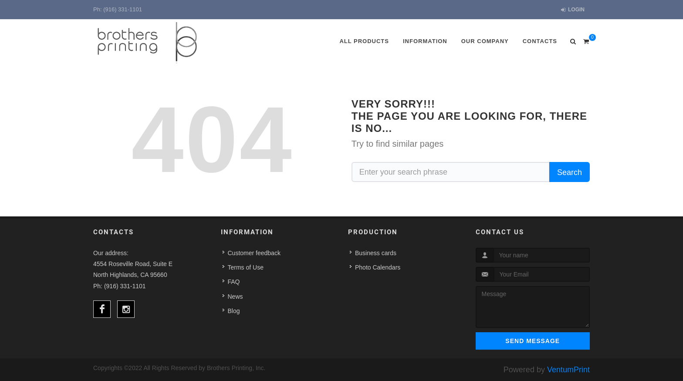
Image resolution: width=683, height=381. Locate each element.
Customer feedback (254, 253)
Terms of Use (246, 267)
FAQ (234, 281)
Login (573, 9)
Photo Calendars (377, 267)
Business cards (375, 253)
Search (569, 172)
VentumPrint (568, 369)
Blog (234, 310)
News (235, 296)
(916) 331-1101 (122, 9)
